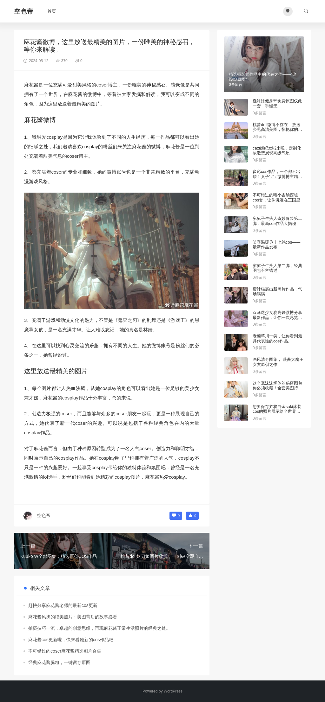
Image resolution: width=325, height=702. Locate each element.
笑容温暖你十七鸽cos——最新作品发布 (276, 245)
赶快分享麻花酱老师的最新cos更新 (62, 605)
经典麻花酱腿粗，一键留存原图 (59, 662)
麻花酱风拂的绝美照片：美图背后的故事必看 (72, 616)
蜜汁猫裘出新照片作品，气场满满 (277, 292)
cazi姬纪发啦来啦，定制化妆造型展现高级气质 (277, 151)
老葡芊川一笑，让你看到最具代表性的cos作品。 (277, 338)
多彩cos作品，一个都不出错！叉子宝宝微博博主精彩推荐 (277, 176)
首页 (51, 11)
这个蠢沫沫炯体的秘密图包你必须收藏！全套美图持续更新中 (277, 388)
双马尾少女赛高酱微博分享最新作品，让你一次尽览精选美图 (277, 317)
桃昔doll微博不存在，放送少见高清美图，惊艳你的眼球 (277, 129)
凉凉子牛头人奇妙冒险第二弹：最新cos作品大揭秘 (277, 221)
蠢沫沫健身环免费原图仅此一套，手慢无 (277, 103)
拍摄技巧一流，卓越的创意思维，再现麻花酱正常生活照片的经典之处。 (99, 628)
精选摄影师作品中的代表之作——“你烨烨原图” (262, 77)
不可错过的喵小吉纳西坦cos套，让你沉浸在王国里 (276, 197)
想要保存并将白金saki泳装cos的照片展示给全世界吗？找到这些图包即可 (277, 411)
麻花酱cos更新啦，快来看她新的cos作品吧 (70, 639)
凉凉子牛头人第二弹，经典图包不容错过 (277, 268)
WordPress (173, 691)
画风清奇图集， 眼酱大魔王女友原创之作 (278, 362)
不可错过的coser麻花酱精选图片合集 (64, 651)
